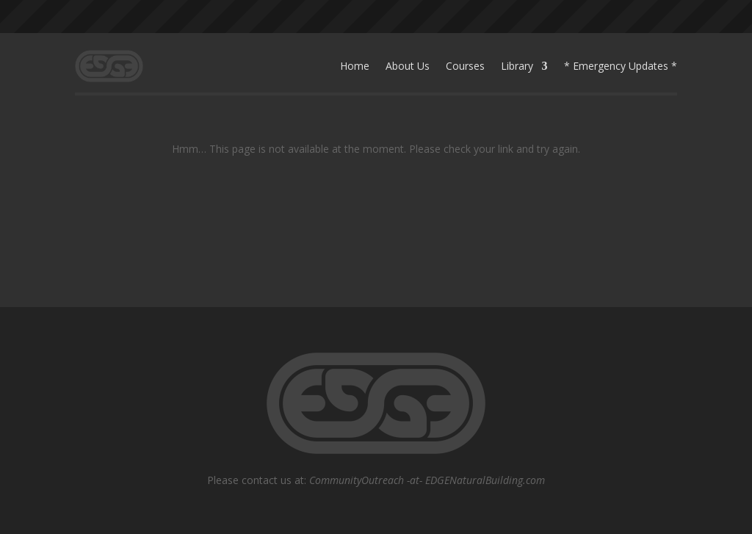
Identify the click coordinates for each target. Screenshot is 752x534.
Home (354, 66)
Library (517, 66)
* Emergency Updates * (620, 66)
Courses (465, 66)
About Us (408, 66)
